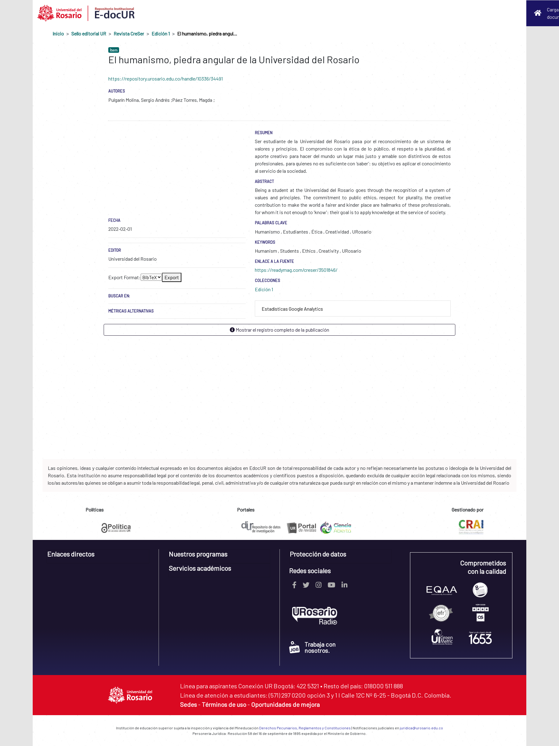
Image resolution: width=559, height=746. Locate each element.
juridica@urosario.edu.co (421, 728)
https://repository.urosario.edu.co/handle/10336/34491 (165, 78)
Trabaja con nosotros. (312, 647)
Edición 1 (160, 33)
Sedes (188, 704)
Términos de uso (224, 704)
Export (171, 277)
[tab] (352, 309)
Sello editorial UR (88, 33)
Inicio (58, 33)
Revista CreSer (129, 33)
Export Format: (124, 277)
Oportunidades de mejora (285, 704)
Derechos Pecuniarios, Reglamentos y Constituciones (305, 728)
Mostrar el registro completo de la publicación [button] (279, 330)
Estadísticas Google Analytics (292, 309)
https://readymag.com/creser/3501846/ (296, 270)
